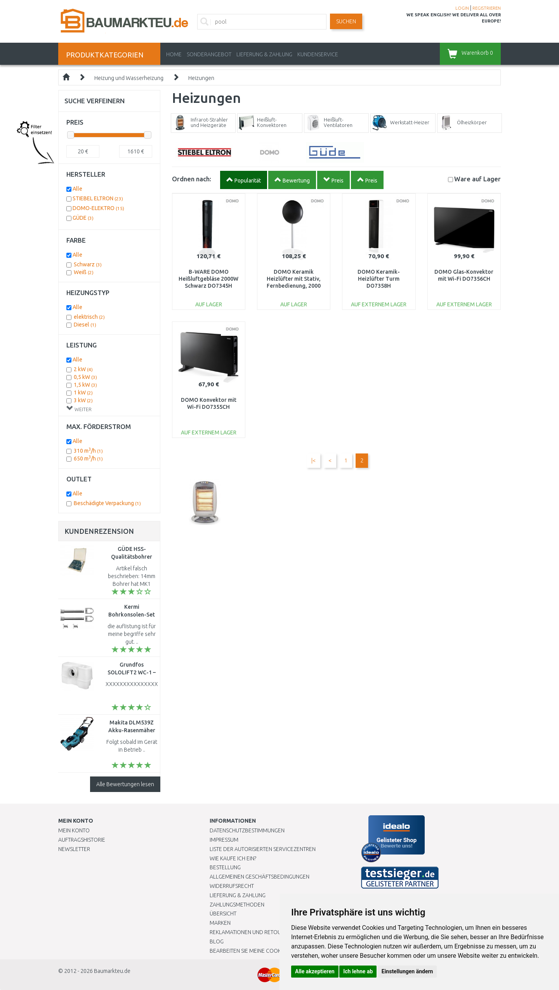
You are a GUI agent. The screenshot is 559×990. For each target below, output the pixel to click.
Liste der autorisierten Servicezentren (263, 849)
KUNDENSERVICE (317, 54)
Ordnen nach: (191, 178)
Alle (77, 189)
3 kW (83, 400)
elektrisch (89, 317)
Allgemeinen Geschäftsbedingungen (259, 877)
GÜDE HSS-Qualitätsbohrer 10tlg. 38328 (131, 557)
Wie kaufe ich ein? (233, 858)
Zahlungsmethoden (237, 904)
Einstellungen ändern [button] (407, 971)
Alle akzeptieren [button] (315, 971)
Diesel (85, 324)
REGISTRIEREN (486, 8)
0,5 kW (85, 377)
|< (313, 460)
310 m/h (88, 451)
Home (174, 54)
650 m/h (88, 458)
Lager (477, 178)
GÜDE (83, 218)
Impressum (224, 840)
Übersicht (223, 913)
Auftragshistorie (81, 840)
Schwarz (88, 264)
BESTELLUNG (225, 867)
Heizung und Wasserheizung (128, 78)
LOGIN (462, 8)
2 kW (83, 369)
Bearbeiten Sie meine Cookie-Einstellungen (268, 951)
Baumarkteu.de (112, 971)
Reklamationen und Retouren (250, 932)
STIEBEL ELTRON (98, 198)
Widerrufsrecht (232, 886)
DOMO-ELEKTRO (98, 208)
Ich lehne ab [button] (358, 971)
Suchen (346, 21)
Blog (217, 941)
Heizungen (201, 78)
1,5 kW (85, 385)
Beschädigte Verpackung (107, 503)
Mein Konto (74, 830)
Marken (220, 923)
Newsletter (74, 849)
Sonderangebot (209, 54)
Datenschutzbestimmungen (247, 830)
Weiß (84, 272)
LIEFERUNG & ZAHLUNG (264, 54)
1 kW (83, 392)
